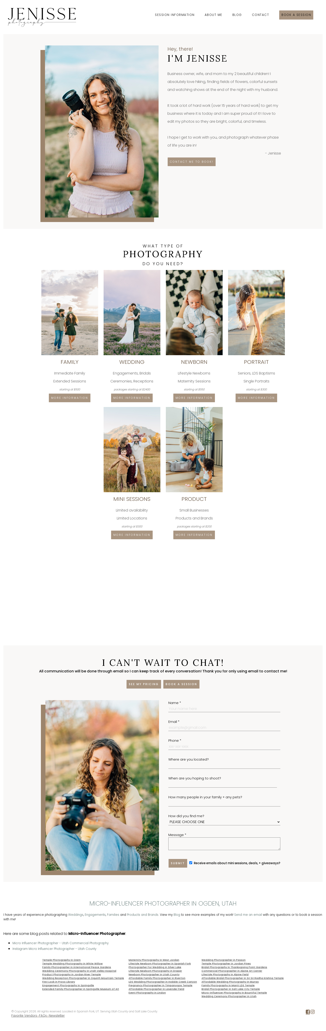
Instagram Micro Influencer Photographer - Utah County (54, 949)
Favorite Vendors (24, 1016)
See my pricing (144, 684)
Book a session (296, 15)
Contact (260, 15)
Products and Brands (142, 915)
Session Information (175, 15)
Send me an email (248, 915)
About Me (213, 15)
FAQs (43, 1016)
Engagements (95, 915)
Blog (237, 15)
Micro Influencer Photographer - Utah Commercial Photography (60, 943)
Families (113, 915)
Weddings (75, 915)
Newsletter (57, 1016)
